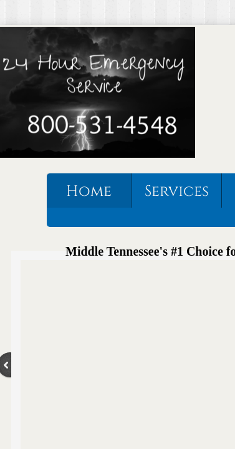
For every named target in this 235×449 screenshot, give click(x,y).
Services (177, 191)
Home (89, 191)
